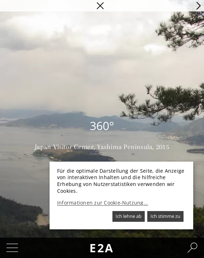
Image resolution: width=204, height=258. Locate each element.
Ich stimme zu (165, 216)
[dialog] (121, 195)
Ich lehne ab (129, 216)
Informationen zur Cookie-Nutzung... (102, 203)
